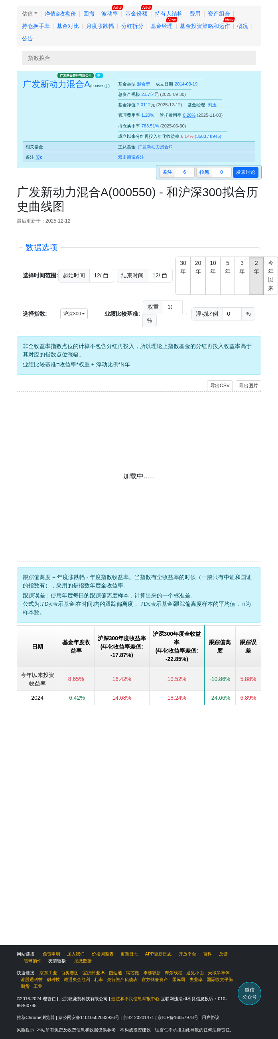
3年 (242, 267)
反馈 (223, 953)
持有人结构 (169, 13)
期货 (25, 986)
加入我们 (76, 953)
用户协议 (210, 1017)
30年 (183, 267)
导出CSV (220, 385)
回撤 (89, 13)
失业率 (196, 979)
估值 (27, 13)
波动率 (109, 13)
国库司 (178, 979)
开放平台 (187, 953)
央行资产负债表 (122, 979)
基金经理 (161, 26)
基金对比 (68, 26)
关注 (167, 172)
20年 (198, 267)
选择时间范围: (40, 275)
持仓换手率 (36, 26)
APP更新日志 (158, 953)
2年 (256, 267)
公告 (27, 38)
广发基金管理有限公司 (76, 76)
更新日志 (129, 953)
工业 (38, 986)
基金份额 (136, 13)
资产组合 (219, 13)
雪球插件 (32, 960)
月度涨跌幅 (100, 26)
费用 (195, 13)
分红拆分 (132, 26)
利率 (98, 979)
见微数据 (83, 960)
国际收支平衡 (220, 979)
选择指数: (35, 314)
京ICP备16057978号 (178, 1017)
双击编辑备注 (131, 157)
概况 (242, 26)
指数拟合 (39, 58)
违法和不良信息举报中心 (135, 998)
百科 (207, 953)
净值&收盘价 (60, 13)
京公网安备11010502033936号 (89, 1017)
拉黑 (204, 172)
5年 (228, 267)
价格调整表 (103, 953)
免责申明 (51, 953)
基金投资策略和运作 (205, 26)
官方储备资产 (155, 979)
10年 (213, 267)
